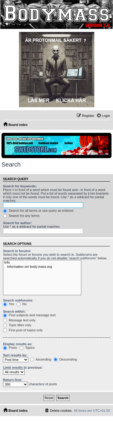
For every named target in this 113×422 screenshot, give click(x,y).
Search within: (14, 311)
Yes (8, 304)
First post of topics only (23, 330)
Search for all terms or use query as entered (38, 210)
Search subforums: (18, 300)
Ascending (40, 359)
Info (42, 263)
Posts (10, 347)
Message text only (19, 320)
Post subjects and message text (29, 315)
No (22, 304)
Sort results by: (15, 355)
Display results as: (17, 344)
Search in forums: (17, 251)
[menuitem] (103, 115)
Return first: (12, 380)
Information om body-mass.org (42, 267)
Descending (65, 359)
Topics (27, 347)
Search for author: (17, 223)
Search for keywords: (20, 186)
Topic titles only (17, 325)
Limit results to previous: (22, 367)
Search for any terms (21, 215)
